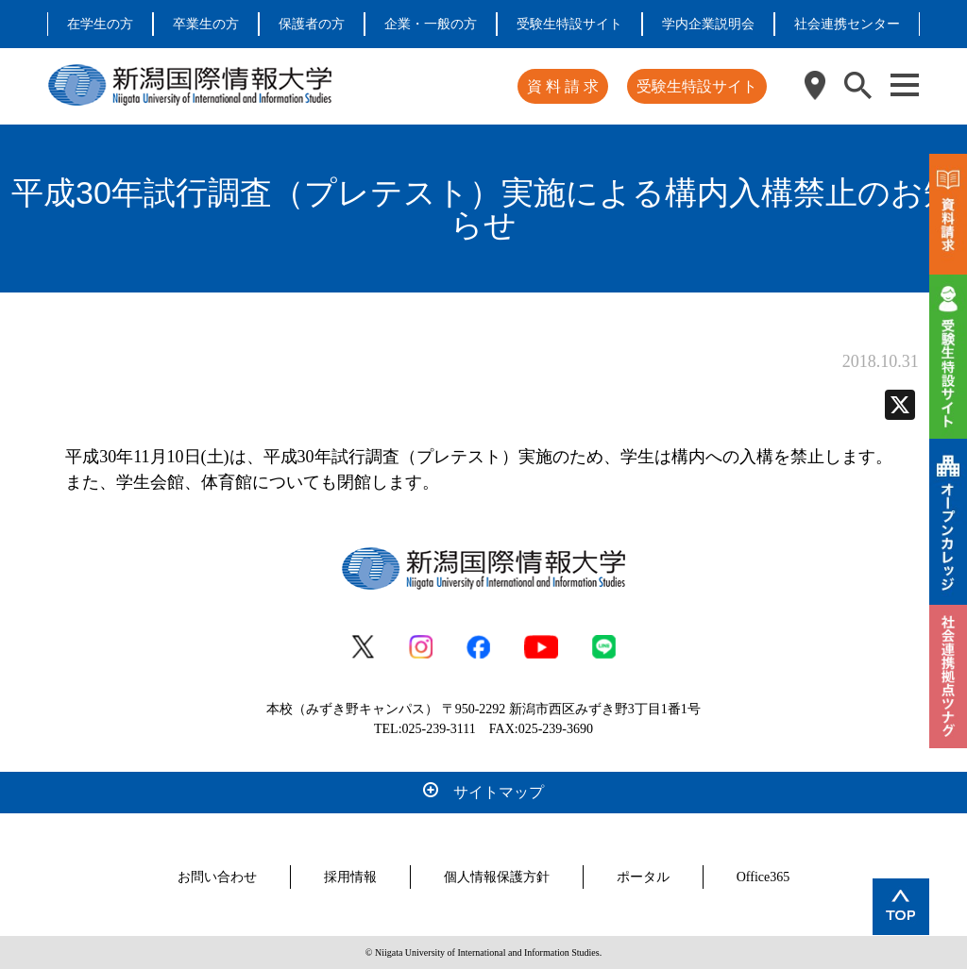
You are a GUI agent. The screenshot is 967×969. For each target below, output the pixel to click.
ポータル (643, 877)
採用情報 (350, 877)
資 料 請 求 (563, 86)
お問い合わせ (217, 877)
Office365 (763, 877)
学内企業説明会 (708, 24)
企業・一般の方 (430, 24)
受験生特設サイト (569, 24)
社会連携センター (847, 24)
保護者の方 (312, 24)
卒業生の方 (206, 24)
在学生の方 (100, 24)
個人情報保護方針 (497, 877)
